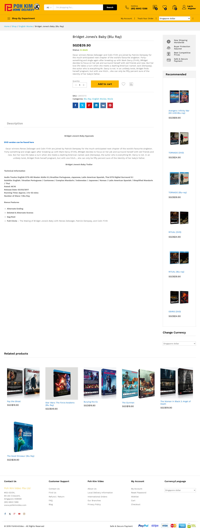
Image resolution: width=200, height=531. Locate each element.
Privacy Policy (94, 504)
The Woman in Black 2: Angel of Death (175, 402)
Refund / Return (56, 497)
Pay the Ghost (14, 401)
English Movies (99, 99)
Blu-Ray (87, 99)
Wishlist (135, 497)
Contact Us (54, 489)
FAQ (50, 500)
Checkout (135, 504)
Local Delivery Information (100, 492)
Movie (110, 99)
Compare (131, 84)
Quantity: (76, 81)
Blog (51, 504)
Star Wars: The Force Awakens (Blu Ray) (59, 404)
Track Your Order (145, 18)
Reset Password (138, 492)
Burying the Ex (91, 402)
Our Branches (94, 500)
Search (110, 7)
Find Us (52, 492)
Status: (76, 50)
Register (192, 8)
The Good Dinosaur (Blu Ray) (20, 456)
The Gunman (128, 403)
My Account (126, 18)
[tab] (15, 124)
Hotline (134, 6)
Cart (133, 500)
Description (15, 123)
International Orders (97, 497)
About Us (92, 489)
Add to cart (105, 83)
